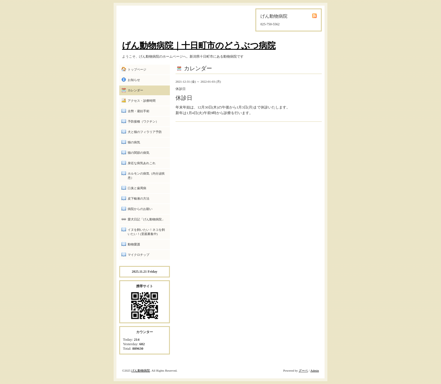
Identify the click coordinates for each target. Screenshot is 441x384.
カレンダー (135, 90)
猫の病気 (134, 142)
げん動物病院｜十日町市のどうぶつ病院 (199, 45)
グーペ (303, 370)
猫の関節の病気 (138, 152)
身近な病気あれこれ (142, 163)
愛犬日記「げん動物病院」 (146, 219)
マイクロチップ (138, 254)
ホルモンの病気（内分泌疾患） (146, 175)
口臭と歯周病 (137, 188)
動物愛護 (134, 244)
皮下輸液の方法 (138, 198)
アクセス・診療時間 (142, 100)
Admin (314, 370)
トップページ (137, 69)
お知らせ (134, 80)
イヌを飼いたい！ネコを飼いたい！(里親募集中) (146, 232)
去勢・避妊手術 (138, 111)
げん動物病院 (140, 370)
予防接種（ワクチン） (143, 121)
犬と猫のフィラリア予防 (145, 132)
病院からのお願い (140, 209)
